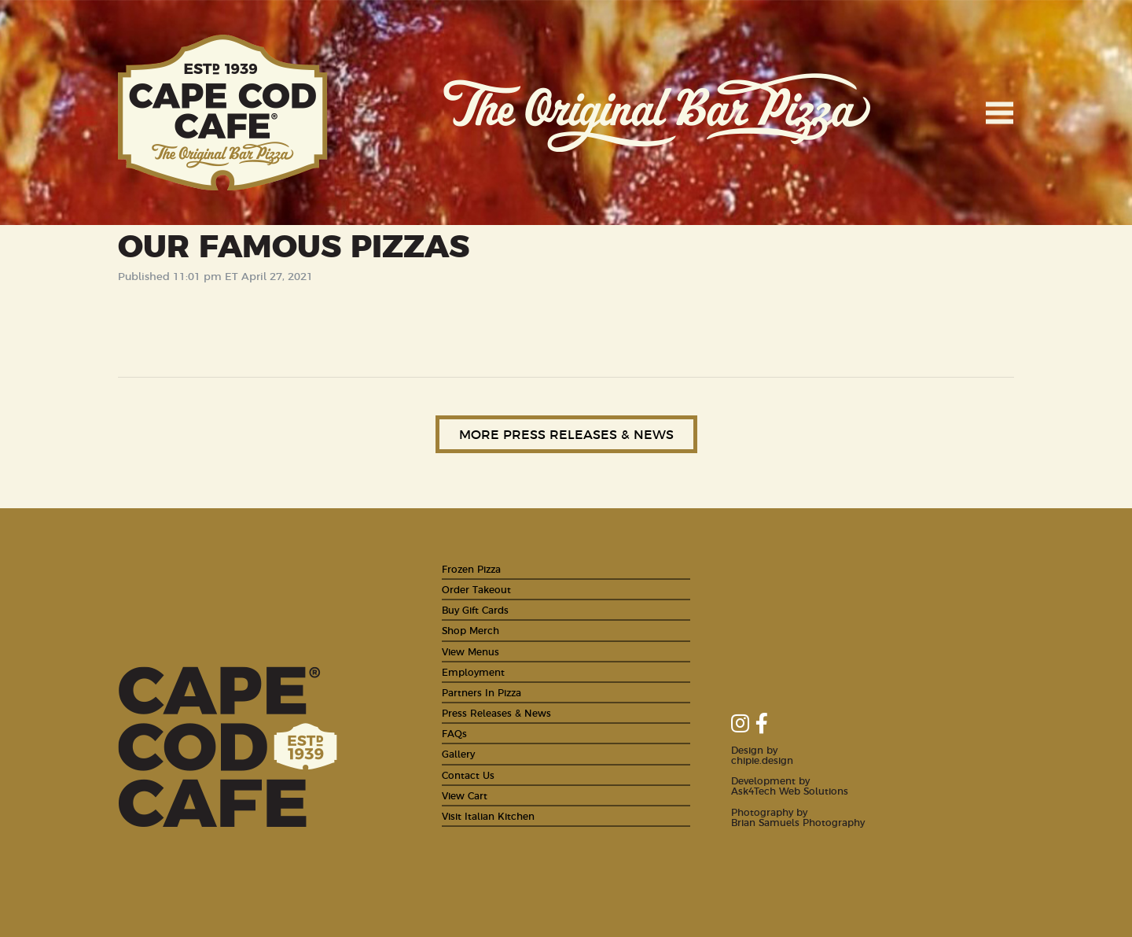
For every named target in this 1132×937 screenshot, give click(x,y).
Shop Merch (470, 629)
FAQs (454, 733)
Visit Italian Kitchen (488, 815)
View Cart (464, 795)
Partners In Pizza (481, 692)
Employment (473, 671)
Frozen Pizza (471, 568)
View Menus (470, 651)
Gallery (458, 753)
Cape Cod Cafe (223, 112)
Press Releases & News (496, 712)
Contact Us (468, 774)
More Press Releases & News (566, 433)
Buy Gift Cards (475, 609)
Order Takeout (476, 589)
